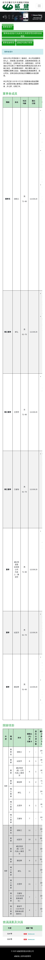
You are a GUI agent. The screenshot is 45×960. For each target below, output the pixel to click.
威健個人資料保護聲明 (22, 956)
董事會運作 (7, 27)
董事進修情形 (8, 43)
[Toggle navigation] (39, 5)
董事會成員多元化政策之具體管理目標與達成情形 (22, 34)
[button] (3, 17)
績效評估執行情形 (24, 43)
